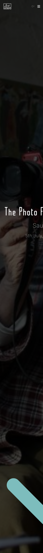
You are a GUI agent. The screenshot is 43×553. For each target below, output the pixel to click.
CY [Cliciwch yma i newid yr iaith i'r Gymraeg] (33, 6)
